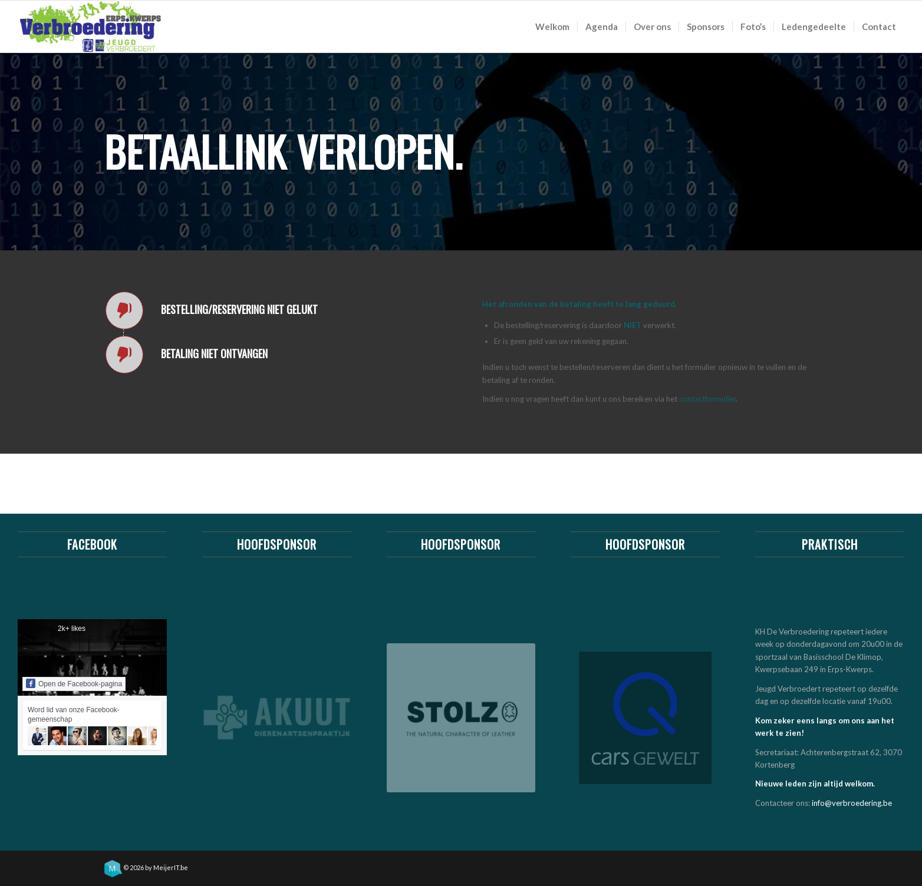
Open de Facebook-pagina (74, 683)
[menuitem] (552, 26)
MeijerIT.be (170, 867)
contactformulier (707, 399)
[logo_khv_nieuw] (90, 26)
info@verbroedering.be (852, 803)
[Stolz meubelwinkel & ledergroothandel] (461, 717)
